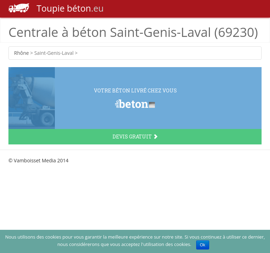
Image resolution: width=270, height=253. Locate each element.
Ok (202, 244)
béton (56, 8)
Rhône (21, 53)
